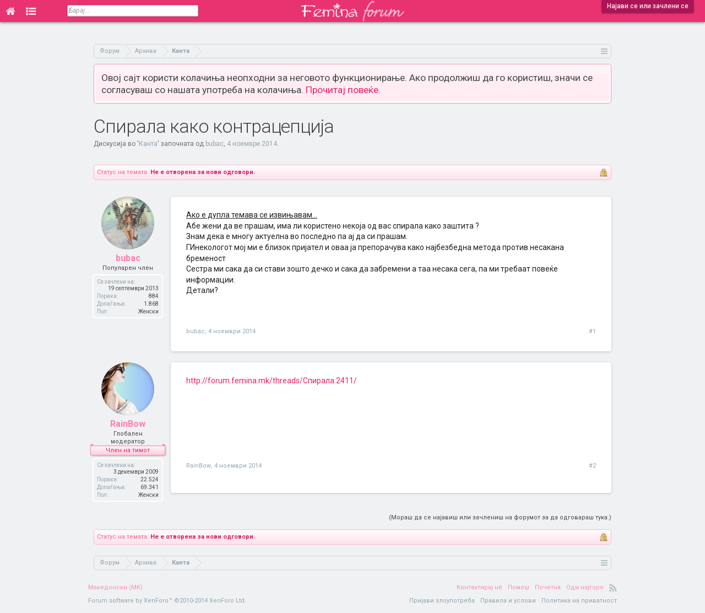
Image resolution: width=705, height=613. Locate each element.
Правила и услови (508, 600)
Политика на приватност (579, 600)
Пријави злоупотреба (442, 600)
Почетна (548, 587)
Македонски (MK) (115, 587)
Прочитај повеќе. (343, 89)
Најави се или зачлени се (647, 6)
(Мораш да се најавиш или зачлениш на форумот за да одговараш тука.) (500, 517)
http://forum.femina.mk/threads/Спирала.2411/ (271, 380)
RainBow (127, 424)
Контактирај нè (479, 587)
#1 (592, 331)
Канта (148, 144)
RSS (613, 588)
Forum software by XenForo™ (167, 600)
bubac (214, 144)
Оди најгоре (585, 587)
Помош (518, 587)
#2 (592, 465)
